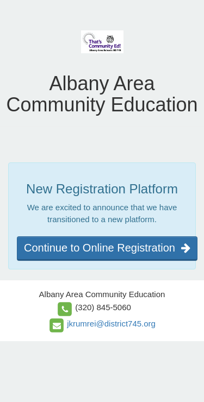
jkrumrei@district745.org (111, 323)
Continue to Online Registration (107, 248)
